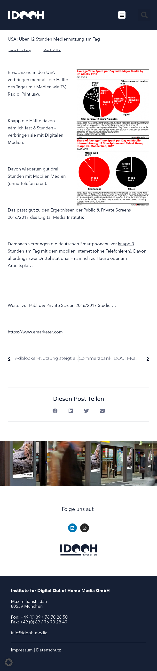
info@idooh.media (29, 633)
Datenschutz (48, 650)
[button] (122, 15)
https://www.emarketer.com (35, 332)
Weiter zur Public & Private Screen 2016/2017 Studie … (62, 305)
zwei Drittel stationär (49, 258)
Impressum (22, 650)
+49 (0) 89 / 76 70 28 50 (44, 617)
